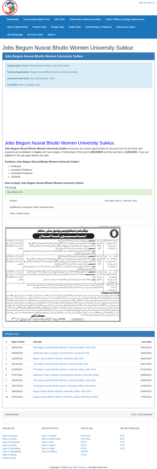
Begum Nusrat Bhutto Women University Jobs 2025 (58, 358)
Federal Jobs (39, 27)
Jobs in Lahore (9, 439)
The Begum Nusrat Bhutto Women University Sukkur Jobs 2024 (64, 369)
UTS (122, 448)
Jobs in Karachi (9, 436)
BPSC (84, 445)
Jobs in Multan (9, 455)
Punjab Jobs (57, 27)
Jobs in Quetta (9, 445)
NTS (122, 436)
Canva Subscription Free (36, 19)
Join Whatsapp (15, 34)
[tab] (78, 192)
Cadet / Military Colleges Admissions (124, 19)
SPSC (84, 455)
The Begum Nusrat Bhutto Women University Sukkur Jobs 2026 (64, 347)
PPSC (84, 448)
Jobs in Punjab (49, 436)
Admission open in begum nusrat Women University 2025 (61, 353)
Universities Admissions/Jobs (85, 19)
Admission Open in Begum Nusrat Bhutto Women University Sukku (66, 375)
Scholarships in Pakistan (98, 27)
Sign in (142, 2)
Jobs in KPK (48, 442)
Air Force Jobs (35, 34)
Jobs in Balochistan (17, 27)
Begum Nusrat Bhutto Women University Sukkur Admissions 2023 (65, 397)
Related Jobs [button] (12, 334)
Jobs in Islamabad (11, 448)
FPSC (84, 442)
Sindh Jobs (75, 27)
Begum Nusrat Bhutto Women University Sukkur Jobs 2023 (62, 391)
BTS (122, 439)
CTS (122, 442)
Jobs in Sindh (48, 445)
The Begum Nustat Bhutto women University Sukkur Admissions (64, 386)
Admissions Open (125, 27)
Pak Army (85, 436)
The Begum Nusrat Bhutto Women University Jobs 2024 (60, 364)
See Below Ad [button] (15, 192)
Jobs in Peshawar (11, 442)
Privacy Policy (9, 458)
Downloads (13, 19)
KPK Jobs (59, 19)
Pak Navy (85, 439)
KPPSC (84, 451)
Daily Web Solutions (77, 467)
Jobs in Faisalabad (11, 451)
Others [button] (52, 34)
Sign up (151, 2)
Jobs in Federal (49, 451)
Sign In (135, 414)
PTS (122, 445)
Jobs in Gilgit (48, 448)
